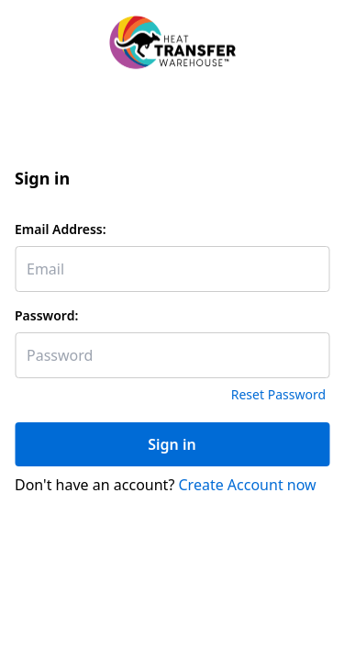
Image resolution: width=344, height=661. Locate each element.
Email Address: (60, 229)
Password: (46, 315)
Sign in (171, 444)
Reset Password (278, 394)
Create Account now (247, 485)
